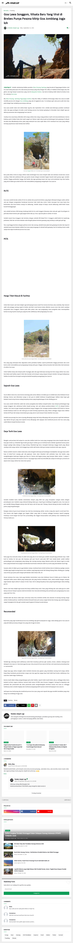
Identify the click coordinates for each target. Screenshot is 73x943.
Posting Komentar (36, 793)
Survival (61, 935)
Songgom (29, 170)
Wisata (15, 700)
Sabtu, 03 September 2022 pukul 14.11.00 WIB (25, 781)
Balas (5, 774)
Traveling (12, 10)
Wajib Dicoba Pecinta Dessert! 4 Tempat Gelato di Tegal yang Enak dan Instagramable (13, 747)
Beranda (6, 10)
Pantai (54, 935)
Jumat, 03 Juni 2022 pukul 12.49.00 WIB (17, 766)
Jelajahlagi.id (7, 87)
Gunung (18, 935)
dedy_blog (11, 764)
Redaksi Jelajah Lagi (17, 714)
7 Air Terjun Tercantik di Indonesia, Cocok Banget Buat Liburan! (35, 746)
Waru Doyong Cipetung (39, 87)
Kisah (42, 935)
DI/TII (56, 406)
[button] (2, 3)
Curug (6, 935)
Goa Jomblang (24, 101)
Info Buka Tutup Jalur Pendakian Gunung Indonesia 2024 (29, 844)
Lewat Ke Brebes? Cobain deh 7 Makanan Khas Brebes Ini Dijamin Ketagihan (58, 747)
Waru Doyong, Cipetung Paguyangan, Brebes (19, 99)
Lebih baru (5, 800)
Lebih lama (67, 800)
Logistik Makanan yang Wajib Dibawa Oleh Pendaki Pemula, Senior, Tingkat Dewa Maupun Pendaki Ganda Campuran (40, 870)
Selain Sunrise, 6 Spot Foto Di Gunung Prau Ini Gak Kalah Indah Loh (31, 860)
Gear (12, 935)
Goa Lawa (14, 94)
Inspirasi (36, 935)
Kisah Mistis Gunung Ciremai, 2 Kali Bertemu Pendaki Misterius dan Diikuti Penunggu (36, 852)
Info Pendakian (27, 935)
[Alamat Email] (36, 889)
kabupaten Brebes (36, 92)
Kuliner (48, 935)
